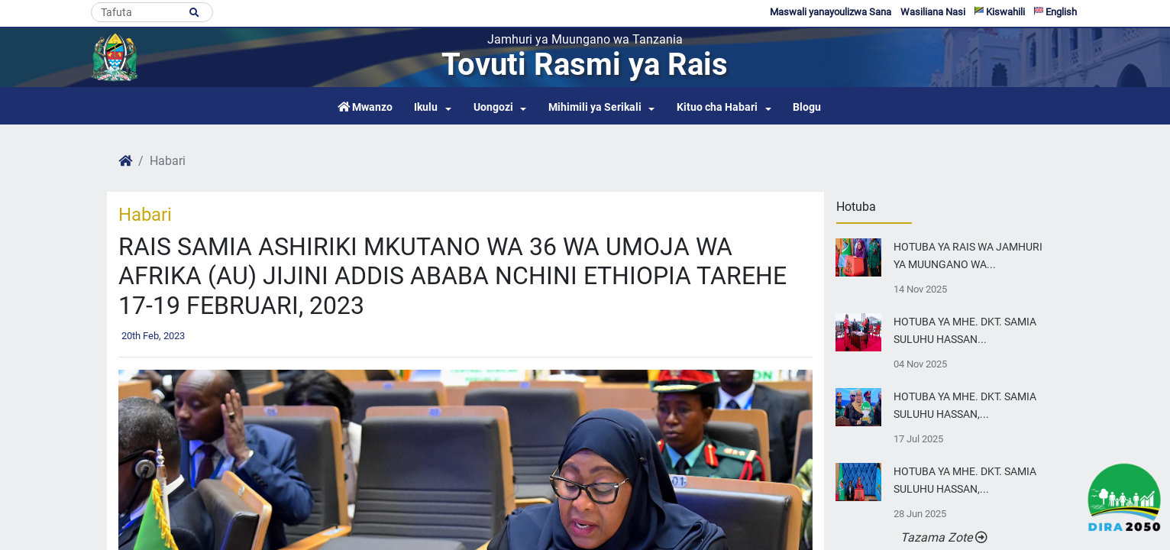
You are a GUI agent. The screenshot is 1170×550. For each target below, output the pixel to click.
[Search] (152, 12)
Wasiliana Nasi (932, 12)
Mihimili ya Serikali (595, 107)
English (1055, 12)
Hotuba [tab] (856, 206)
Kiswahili (999, 12)
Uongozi (493, 107)
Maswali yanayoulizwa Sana (830, 12)
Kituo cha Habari (717, 107)
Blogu (807, 107)
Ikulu (426, 107)
